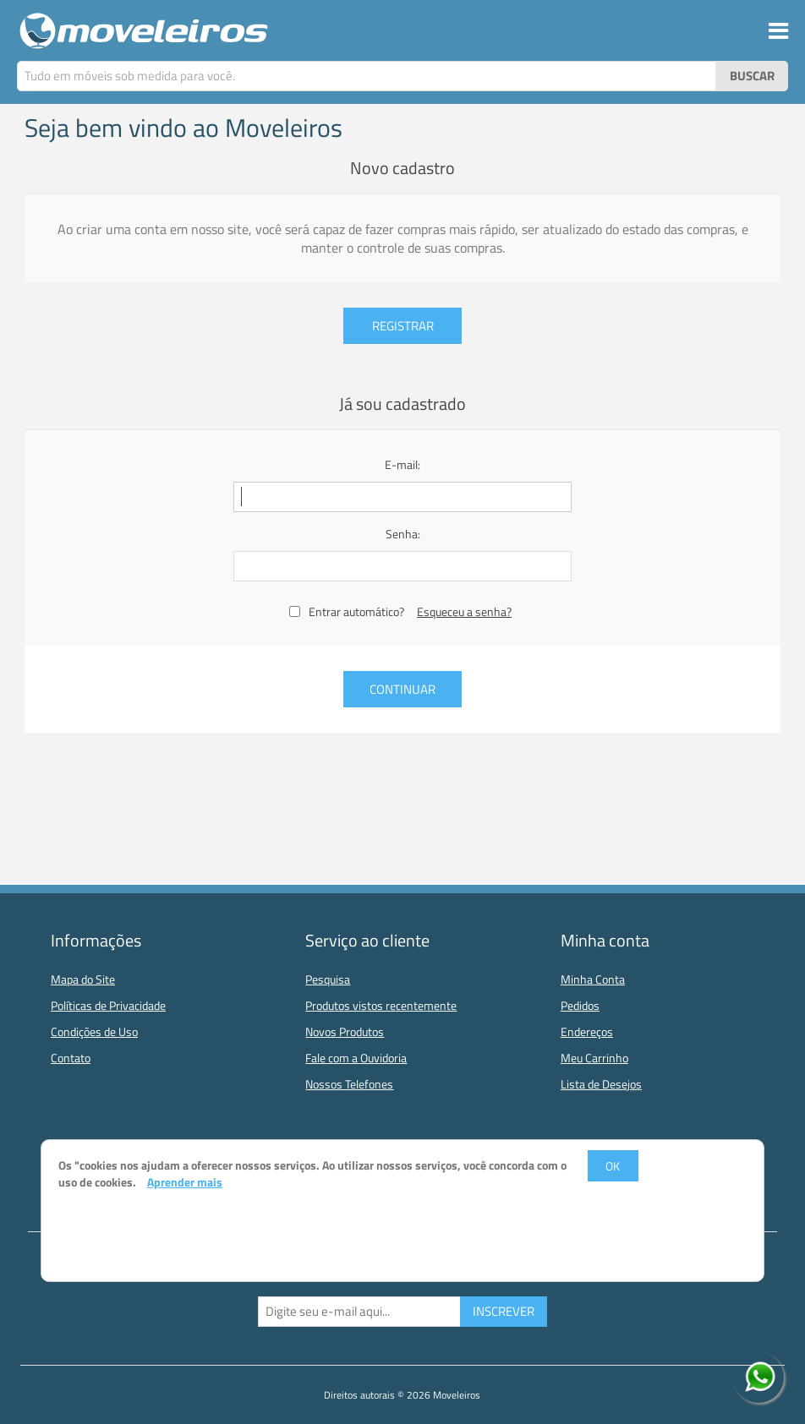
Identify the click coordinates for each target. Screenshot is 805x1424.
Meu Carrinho (594, 1058)
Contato (70, 1058)
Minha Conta (593, 979)
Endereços (587, 1031)
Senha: (403, 534)
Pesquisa (327, 979)
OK (612, 1166)
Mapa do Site (83, 979)
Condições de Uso (94, 1031)
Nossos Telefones (349, 1084)
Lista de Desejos (601, 1084)
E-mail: (402, 464)
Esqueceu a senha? (464, 611)
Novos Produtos (344, 1031)
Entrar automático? (356, 611)
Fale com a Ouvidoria (356, 1058)
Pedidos (580, 1005)
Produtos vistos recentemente (381, 1005)
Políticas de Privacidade (108, 1005)
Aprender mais (184, 1182)
